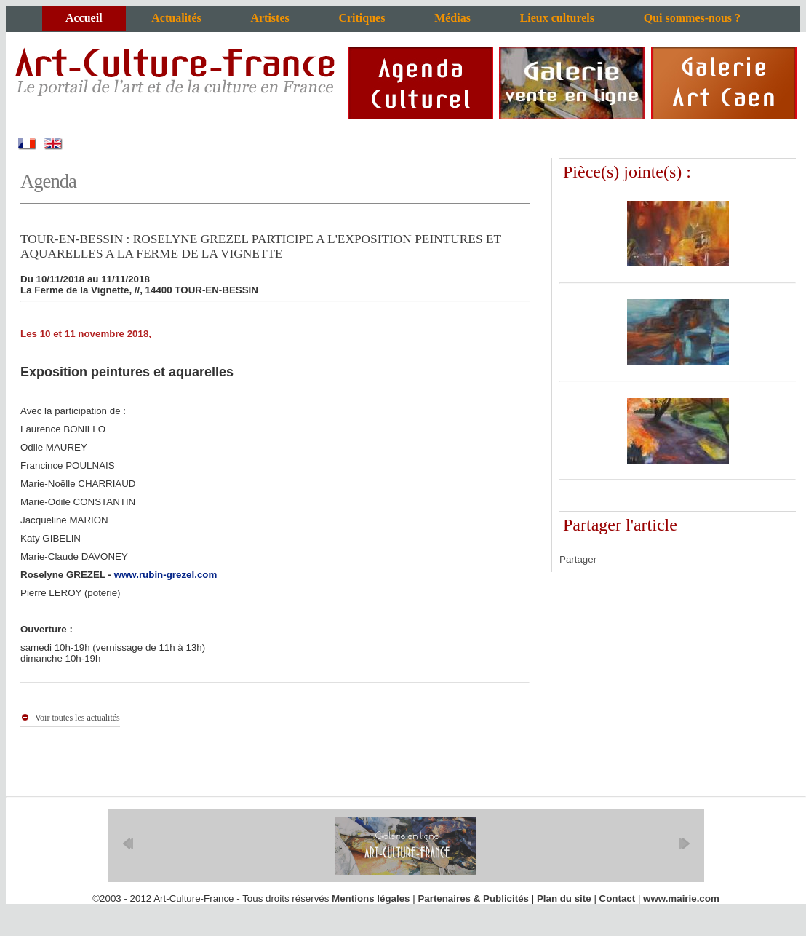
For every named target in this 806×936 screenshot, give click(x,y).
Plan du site (564, 898)
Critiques (361, 18)
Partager (577, 559)
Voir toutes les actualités (77, 718)
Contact (617, 898)
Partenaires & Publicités (473, 898)
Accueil (84, 18)
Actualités (176, 18)
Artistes (269, 18)
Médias (452, 18)
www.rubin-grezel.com (166, 574)
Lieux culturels (557, 18)
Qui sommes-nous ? (692, 18)
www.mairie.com (681, 898)
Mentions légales (371, 898)
